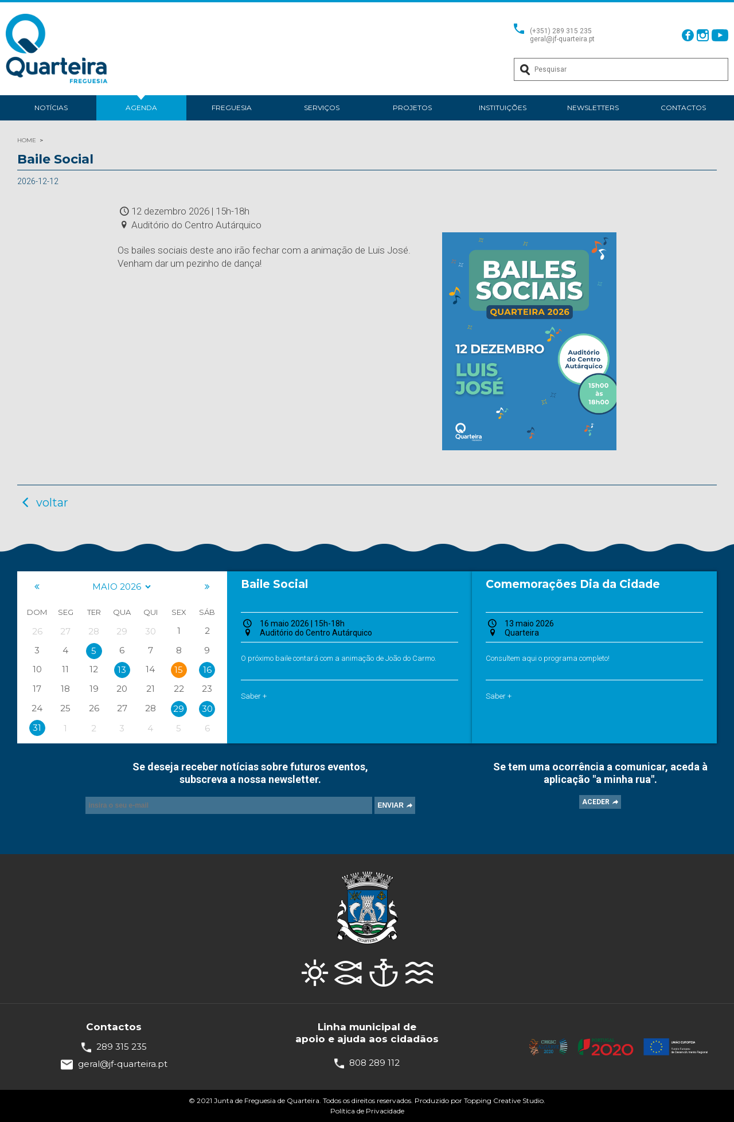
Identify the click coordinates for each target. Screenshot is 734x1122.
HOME (26, 140)
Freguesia (232, 107)
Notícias (51, 107)
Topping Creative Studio (504, 1100)
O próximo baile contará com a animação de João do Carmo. (338, 658)
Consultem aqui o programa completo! (548, 658)
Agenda (141, 107)
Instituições (502, 107)
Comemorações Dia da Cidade (573, 584)
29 (178, 708)
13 (122, 669)
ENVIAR (390, 805)
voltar (42, 502)
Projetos (412, 107)
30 (207, 708)
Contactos (683, 107)
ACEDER (596, 802)
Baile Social (274, 584)
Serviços (321, 107)
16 (207, 669)
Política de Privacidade (367, 1111)
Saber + (254, 696)
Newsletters (593, 107)
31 (37, 727)
